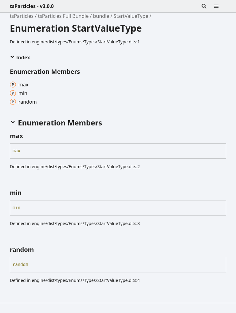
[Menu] (220, 6)
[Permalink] (29, 136)
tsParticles (21, 16)
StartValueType (131, 16)
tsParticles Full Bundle (63, 16)
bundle (101, 16)
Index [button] (20, 57)
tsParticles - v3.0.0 (32, 6)
